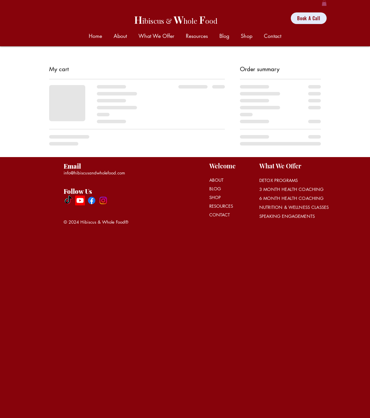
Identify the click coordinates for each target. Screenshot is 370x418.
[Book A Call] (309, 18)
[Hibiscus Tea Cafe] (80, 200)
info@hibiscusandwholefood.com (94, 173)
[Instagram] (103, 200)
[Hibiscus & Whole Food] (68, 200)
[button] (324, 3)
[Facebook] (92, 200)
